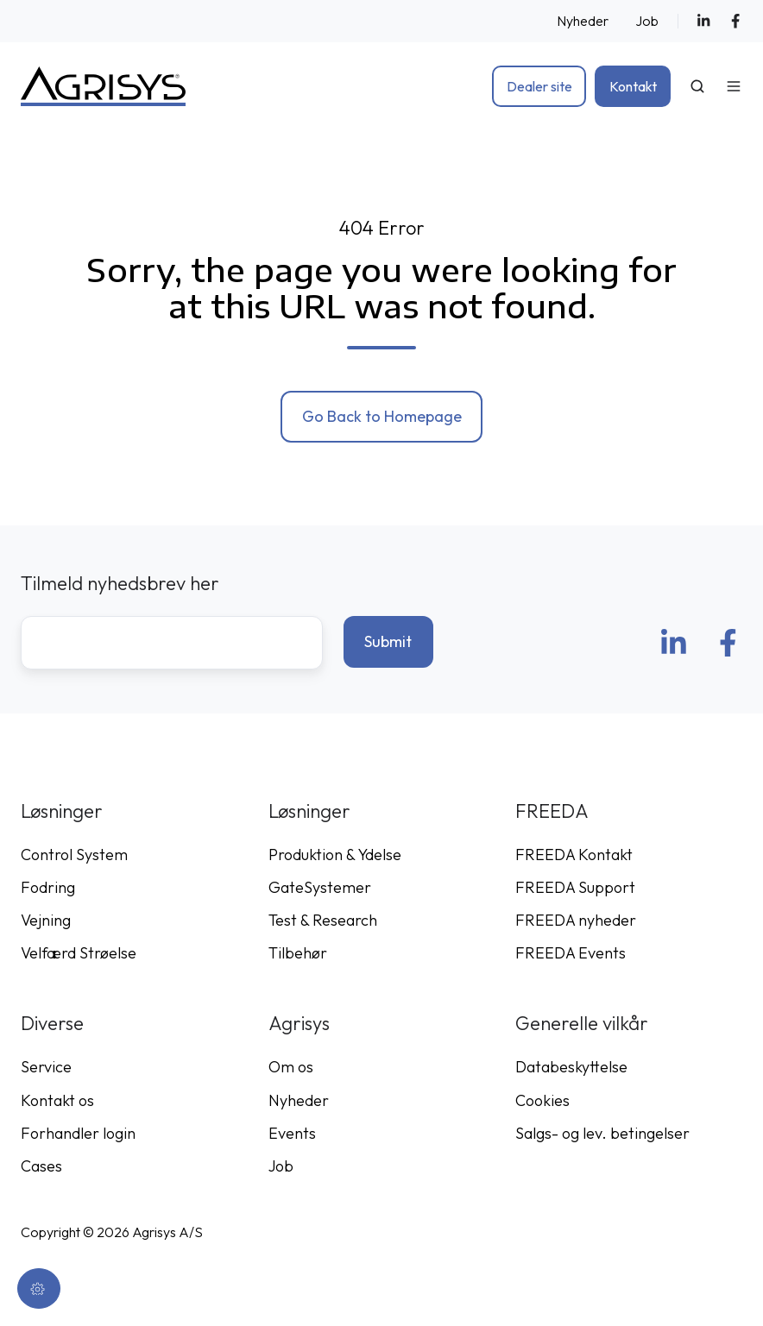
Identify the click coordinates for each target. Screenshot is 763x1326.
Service (46, 1067)
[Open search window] (697, 86)
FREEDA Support (575, 887)
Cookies (542, 1100)
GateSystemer (319, 887)
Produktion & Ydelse (334, 854)
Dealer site (539, 86)
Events (292, 1133)
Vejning (46, 920)
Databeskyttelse (571, 1067)
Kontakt (633, 86)
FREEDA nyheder (575, 920)
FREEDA (552, 811)
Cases (41, 1166)
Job (647, 20)
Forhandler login (78, 1133)
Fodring (48, 887)
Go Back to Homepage (382, 416)
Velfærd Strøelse (78, 953)
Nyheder (583, 20)
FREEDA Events (570, 953)
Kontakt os (57, 1100)
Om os (290, 1067)
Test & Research (322, 920)
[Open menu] (733, 86)
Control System (74, 854)
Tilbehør (297, 953)
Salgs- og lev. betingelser (602, 1133)
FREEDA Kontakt (574, 854)
